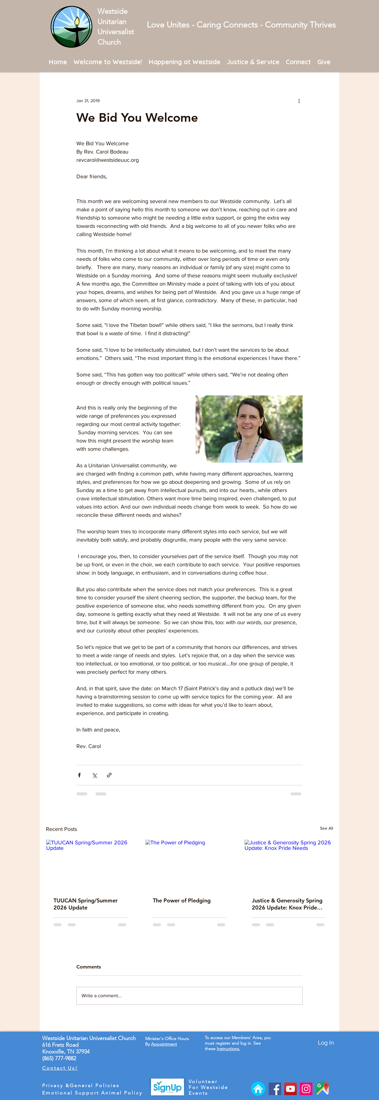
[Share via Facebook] (79, 775)
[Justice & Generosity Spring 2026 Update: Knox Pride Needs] (289, 864)
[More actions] (299, 100)
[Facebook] (275, 1089)
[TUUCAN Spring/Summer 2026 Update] (90, 864)
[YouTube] (290, 1089)
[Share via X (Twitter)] (94, 775)
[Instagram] (306, 1089)
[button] (107, 62)
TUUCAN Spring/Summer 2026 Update (85, 904)
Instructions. (228, 1048)
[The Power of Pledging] (189, 864)
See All (326, 828)
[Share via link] (109, 775)
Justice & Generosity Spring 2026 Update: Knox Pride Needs (287, 904)
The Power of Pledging (182, 900)
